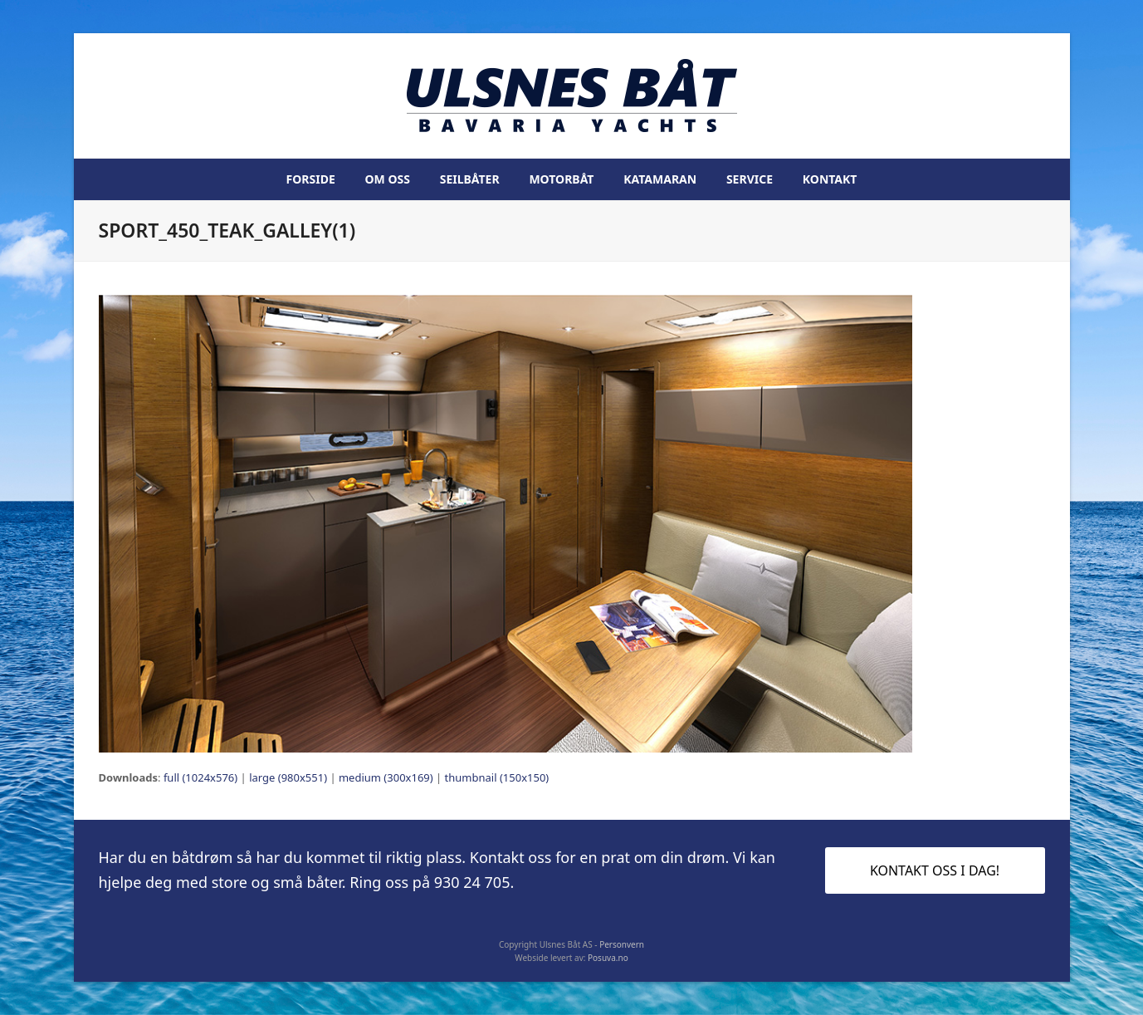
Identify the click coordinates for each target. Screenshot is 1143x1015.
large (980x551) (288, 777)
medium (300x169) (386, 777)
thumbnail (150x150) (497, 777)
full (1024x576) (200, 777)
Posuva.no (608, 958)
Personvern (621, 944)
